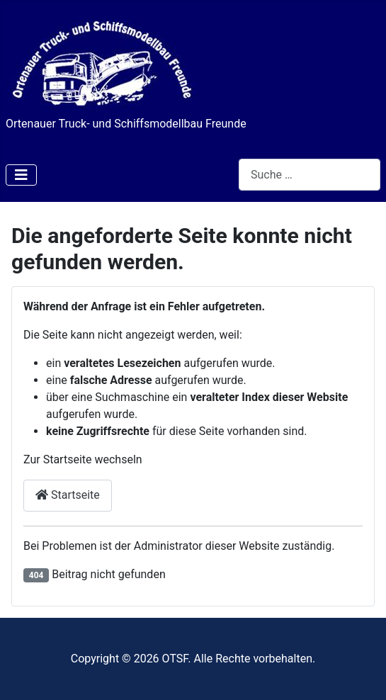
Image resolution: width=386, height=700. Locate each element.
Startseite (67, 495)
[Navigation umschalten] (21, 175)
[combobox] (309, 175)
